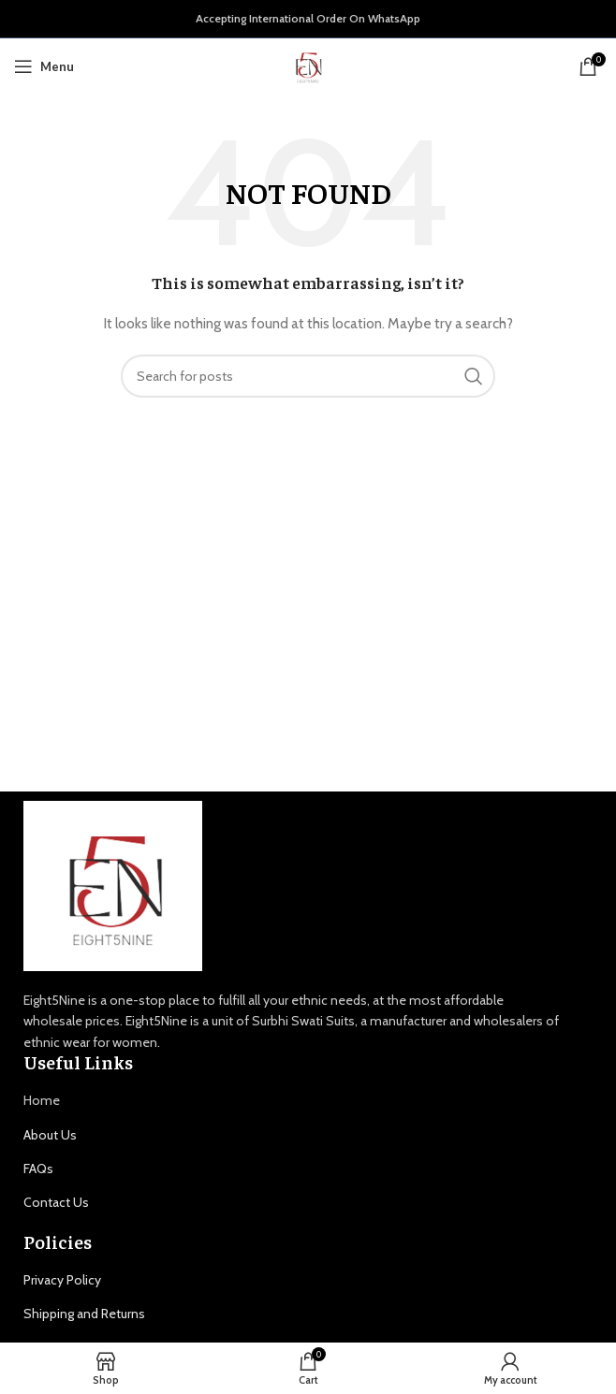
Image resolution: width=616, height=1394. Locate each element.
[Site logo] (308, 64)
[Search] (308, 376)
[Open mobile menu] (44, 66)
